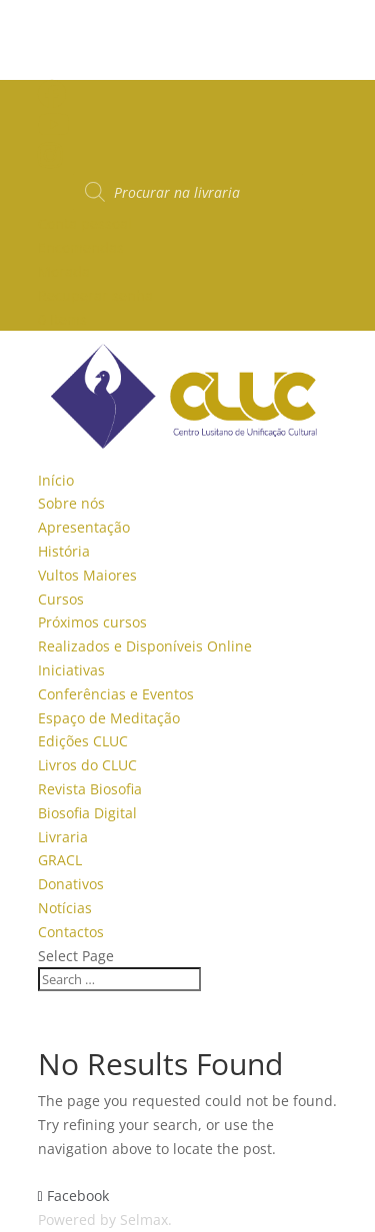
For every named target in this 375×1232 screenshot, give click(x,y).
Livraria (63, 836)
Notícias (65, 907)
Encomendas (81, 247)
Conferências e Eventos (116, 693)
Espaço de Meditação (109, 717)
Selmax (144, 1219)
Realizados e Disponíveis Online (145, 645)
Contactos (71, 931)
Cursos (61, 599)
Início (56, 480)
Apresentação (84, 527)
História (64, 551)
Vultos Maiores (87, 575)
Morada (64, 271)
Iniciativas (71, 669)
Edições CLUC (83, 740)
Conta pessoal (85, 223)
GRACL (60, 859)
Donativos (71, 883)
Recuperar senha (95, 295)
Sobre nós (71, 503)
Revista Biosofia (90, 788)
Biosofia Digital (87, 812)
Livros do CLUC (87, 764)
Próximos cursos (92, 622)
